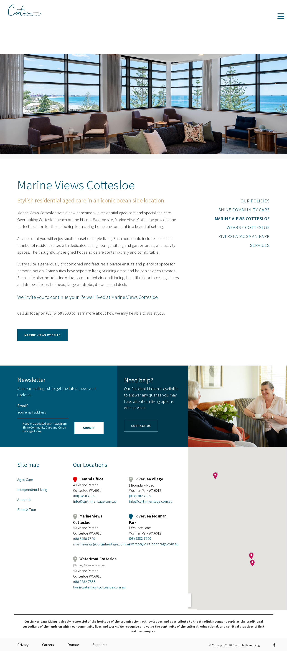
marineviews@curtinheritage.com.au (96, 544)
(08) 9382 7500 (140, 538)
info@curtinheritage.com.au (95, 501)
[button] (100, 334)
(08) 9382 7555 (140, 496)
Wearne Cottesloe (248, 227)
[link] (100, 332)
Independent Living (32, 489)
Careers (48, 644)
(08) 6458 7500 (84, 538)
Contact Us (141, 426)
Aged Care (25, 479)
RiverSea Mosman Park (244, 236)
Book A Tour (26, 509)
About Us (24, 499)
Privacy (22, 644)
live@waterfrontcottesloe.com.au (96, 587)
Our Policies (255, 201)
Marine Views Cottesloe (242, 219)
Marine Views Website (42, 335)
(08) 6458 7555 (84, 496)
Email (22, 405)
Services (260, 245)
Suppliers (100, 644)
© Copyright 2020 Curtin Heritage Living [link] (234, 645)
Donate (73, 644)
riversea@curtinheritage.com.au (151, 544)
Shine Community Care (244, 210)
